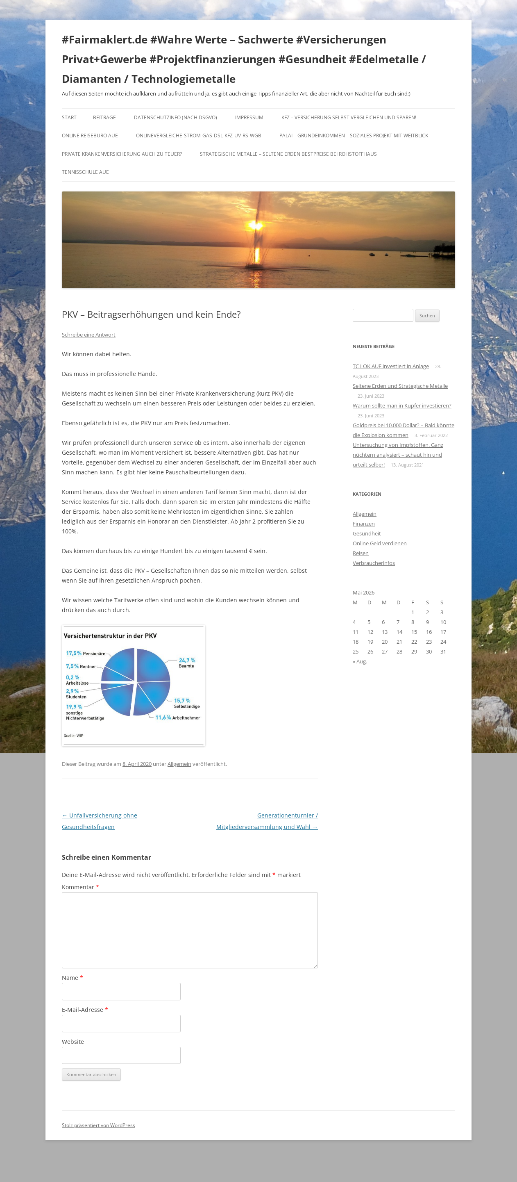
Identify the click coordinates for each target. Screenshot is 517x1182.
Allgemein (179, 764)
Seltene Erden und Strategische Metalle (400, 385)
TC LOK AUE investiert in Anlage (391, 366)
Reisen (361, 553)
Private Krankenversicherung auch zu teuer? (122, 153)
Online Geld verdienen (380, 543)
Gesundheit (367, 533)
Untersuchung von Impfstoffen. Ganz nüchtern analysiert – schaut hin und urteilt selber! (398, 454)
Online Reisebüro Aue (90, 135)
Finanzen (364, 523)
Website (73, 1041)
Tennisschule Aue (85, 172)
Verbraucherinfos (374, 563)
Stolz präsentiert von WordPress (98, 1125)
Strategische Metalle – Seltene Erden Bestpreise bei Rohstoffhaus (288, 153)
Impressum (249, 117)
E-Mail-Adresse (85, 1009)
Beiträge (104, 117)
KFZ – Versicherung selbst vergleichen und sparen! (348, 117)
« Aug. (360, 661)
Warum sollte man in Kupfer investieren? (402, 405)
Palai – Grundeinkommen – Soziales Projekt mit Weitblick (353, 135)
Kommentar (80, 887)
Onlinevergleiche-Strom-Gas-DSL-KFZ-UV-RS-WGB (198, 135)
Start (69, 117)
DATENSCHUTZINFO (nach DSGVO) (175, 117)
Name (72, 978)
